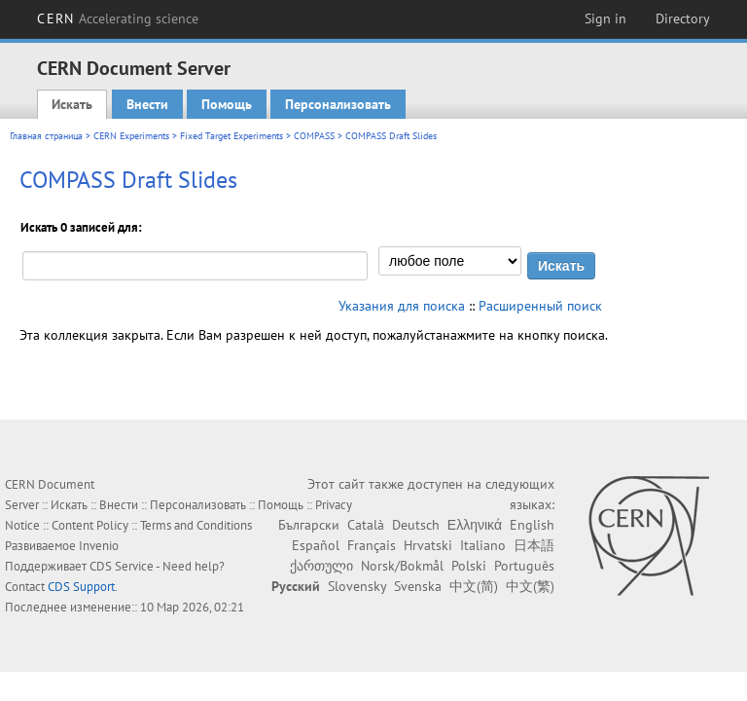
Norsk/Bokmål (402, 565)
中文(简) (473, 586)
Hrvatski (428, 545)
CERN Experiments (131, 135)
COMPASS (314, 135)
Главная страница (46, 135)
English (532, 525)
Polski (468, 565)
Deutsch (416, 525)
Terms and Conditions (196, 525)
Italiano (483, 545)
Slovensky (357, 586)
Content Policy (90, 525)
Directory (683, 18)
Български (308, 525)
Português (524, 565)
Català (365, 525)
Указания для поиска (401, 305)
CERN (117, 18)
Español (315, 545)
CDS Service (121, 566)
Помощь (226, 104)
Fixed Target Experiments (231, 135)
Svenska (418, 586)
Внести (147, 104)
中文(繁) (530, 586)
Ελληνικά (474, 525)
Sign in (605, 18)
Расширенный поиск (540, 305)
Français (371, 545)
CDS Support (81, 586)
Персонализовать (338, 104)
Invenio (99, 545)
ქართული (321, 565)
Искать (72, 104)
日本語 (534, 545)
